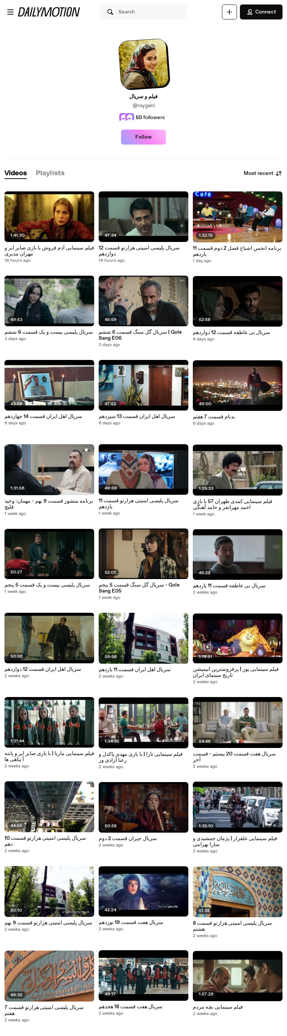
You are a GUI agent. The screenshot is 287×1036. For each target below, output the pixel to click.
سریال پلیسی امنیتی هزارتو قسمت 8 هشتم (232, 926)
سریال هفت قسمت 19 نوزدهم (131, 923)
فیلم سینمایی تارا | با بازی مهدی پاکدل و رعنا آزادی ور (141, 757)
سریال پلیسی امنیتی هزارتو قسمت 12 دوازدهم (139, 251)
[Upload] (229, 11)
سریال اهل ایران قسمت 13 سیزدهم (137, 416)
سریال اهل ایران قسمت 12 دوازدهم (42, 669)
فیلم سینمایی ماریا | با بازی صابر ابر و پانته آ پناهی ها (49, 757)
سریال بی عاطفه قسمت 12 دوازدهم (231, 333)
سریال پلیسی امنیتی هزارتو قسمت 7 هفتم (44, 1011)
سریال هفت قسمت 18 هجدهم (131, 1007)
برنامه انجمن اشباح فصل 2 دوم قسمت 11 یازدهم (237, 251)
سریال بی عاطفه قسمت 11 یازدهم (229, 586)
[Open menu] (10, 11)
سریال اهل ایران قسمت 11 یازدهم (135, 670)
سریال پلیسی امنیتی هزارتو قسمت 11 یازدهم (139, 504)
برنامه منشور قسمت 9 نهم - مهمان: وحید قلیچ (48, 504)
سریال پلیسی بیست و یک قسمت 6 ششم (48, 332)
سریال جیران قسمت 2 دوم (128, 839)
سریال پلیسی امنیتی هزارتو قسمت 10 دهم (45, 841)
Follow (143, 137)
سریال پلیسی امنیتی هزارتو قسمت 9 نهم (48, 923)
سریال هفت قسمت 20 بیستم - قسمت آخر (234, 757)
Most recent (263, 173)
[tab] (15, 173)
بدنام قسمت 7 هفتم (214, 417)
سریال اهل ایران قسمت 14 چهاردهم (43, 416)
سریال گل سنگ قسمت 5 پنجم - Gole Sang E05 (139, 588)
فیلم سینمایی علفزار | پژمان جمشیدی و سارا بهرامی (235, 842)
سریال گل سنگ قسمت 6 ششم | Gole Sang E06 (140, 335)
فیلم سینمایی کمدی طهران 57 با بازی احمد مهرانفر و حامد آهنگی (232, 505)
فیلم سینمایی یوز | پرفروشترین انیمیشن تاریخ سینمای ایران (236, 672)
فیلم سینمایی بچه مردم (218, 1007)
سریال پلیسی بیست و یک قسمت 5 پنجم (47, 585)
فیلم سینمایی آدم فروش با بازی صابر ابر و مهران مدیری (49, 251)
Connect (261, 12)
